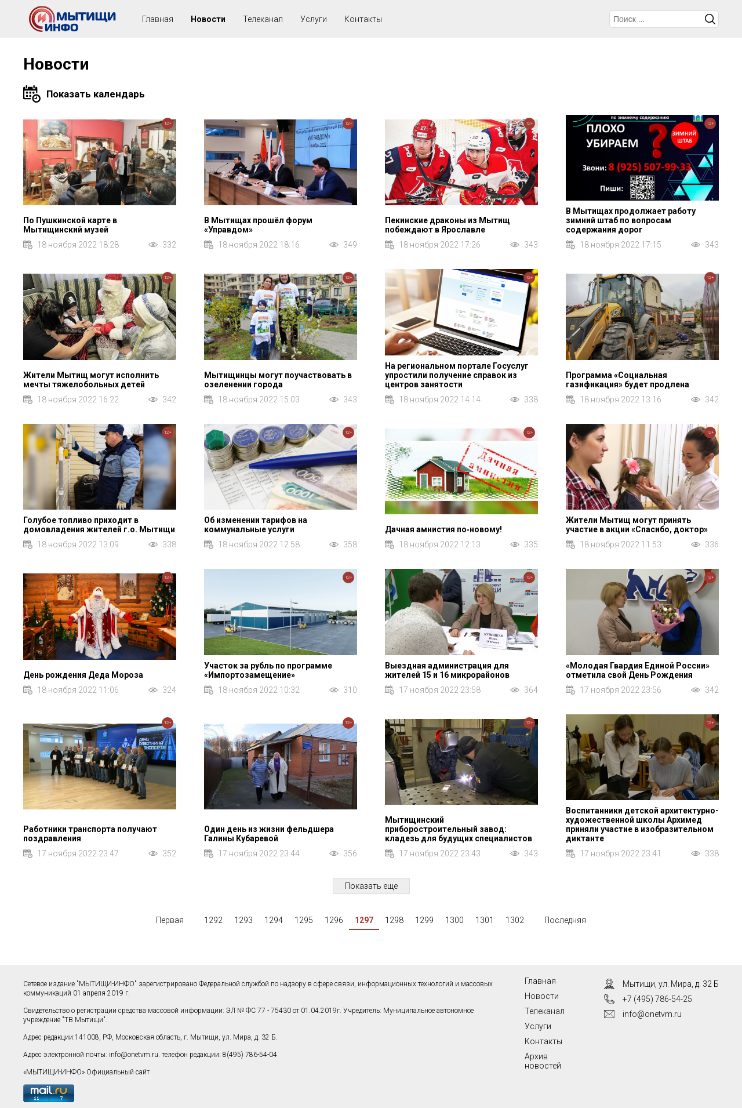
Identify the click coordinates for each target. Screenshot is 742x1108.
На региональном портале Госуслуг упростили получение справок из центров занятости (457, 375)
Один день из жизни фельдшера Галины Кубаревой (269, 833)
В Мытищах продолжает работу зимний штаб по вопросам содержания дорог (631, 220)
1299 (424, 920)
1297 (364, 920)
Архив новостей (543, 1061)
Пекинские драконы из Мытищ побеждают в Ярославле (447, 225)
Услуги (313, 19)
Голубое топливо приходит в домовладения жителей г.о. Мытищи (99, 524)
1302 (514, 920)
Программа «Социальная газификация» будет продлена (627, 379)
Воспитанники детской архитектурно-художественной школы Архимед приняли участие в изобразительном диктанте (642, 824)
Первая (170, 920)
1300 (454, 920)
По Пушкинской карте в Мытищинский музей (70, 225)
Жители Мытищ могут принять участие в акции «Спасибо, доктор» (637, 524)
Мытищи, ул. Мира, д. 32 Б (671, 984)
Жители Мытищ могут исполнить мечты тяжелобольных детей (91, 379)
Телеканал (263, 19)
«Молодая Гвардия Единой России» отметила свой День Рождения (638, 670)
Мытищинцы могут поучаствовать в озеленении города (278, 379)
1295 (303, 920)
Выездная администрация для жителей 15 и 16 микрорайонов (447, 670)
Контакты (363, 19)
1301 (484, 920)
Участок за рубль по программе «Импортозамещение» (268, 670)
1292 (213, 920)
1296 (334, 920)
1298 (394, 920)
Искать (710, 19)
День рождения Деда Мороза (83, 675)
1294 (273, 920)
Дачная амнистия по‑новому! (443, 529)
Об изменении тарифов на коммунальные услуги (255, 524)
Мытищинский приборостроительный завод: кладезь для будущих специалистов (458, 829)
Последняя (565, 920)
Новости (208, 19)
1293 (243, 920)
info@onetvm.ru (133, 1055)
